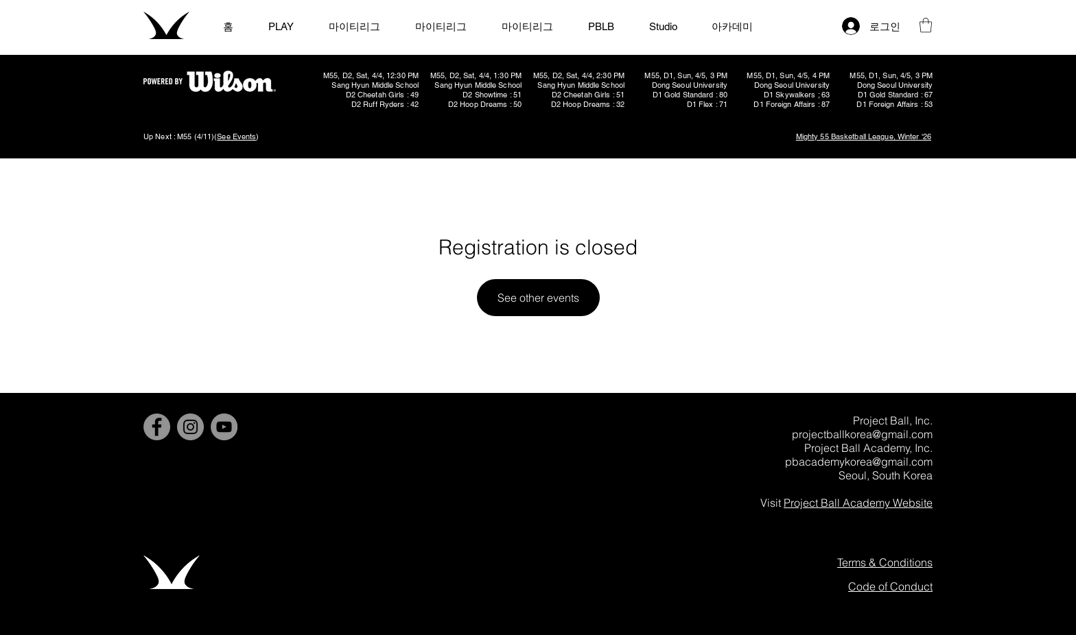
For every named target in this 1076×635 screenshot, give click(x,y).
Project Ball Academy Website (858, 503)
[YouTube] (224, 427)
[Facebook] (156, 427)
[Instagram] (190, 427)
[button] (926, 25)
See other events (538, 297)
